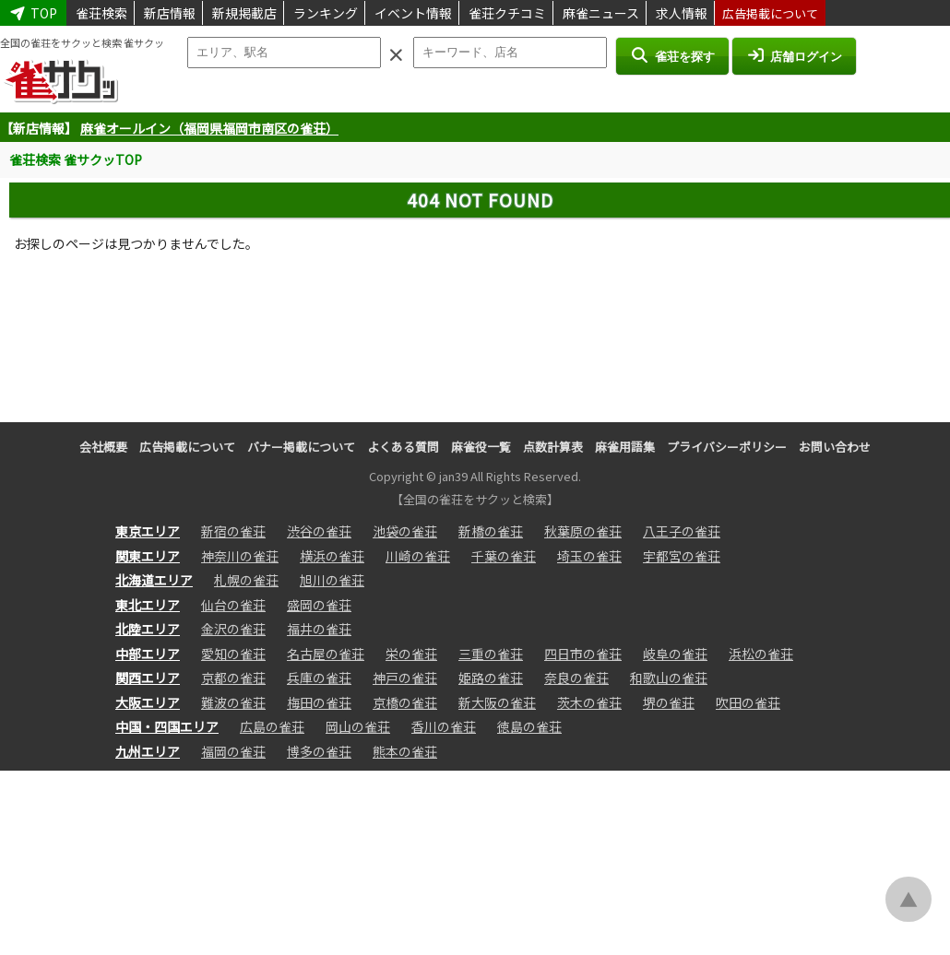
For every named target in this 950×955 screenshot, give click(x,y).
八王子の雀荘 (681, 531)
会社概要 (103, 446)
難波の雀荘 (233, 702)
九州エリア (147, 751)
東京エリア (147, 531)
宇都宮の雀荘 (681, 556)
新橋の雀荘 (490, 531)
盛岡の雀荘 (319, 604)
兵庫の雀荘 (319, 677)
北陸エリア (147, 628)
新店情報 (170, 13)
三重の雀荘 (490, 653)
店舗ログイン (794, 55)
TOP (33, 13)
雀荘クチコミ (507, 13)
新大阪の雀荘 (497, 702)
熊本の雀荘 (405, 751)
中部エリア (147, 653)
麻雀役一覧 (481, 446)
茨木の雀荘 (589, 702)
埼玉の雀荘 (589, 556)
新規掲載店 (244, 13)
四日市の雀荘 (583, 653)
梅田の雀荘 (319, 702)
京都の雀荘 (233, 677)
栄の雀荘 (411, 653)
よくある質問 (403, 446)
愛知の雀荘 (233, 653)
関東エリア (147, 556)
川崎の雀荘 (418, 556)
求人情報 (681, 13)
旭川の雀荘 (332, 580)
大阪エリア (147, 702)
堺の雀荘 (669, 702)
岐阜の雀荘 (675, 653)
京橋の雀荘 (405, 702)
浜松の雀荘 (761, 653)
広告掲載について (770, 13)
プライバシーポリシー (727, 446)
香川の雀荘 (443, 726)
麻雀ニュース (601, 13)
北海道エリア (154, 580)
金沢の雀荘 (233, 628)
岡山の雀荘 (358, 726)
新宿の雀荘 (233, 531)
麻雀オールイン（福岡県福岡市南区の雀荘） (209, 128)
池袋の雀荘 (405, 531)
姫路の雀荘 (490, 677)
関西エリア (147, 677)
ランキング (325, 13)
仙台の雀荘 (233, 604)
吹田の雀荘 (748, 702)
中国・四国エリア (167, 726)
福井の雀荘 (319, 628)
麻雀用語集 (625, 446)
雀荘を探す (672, 55)
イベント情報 (413, 13)
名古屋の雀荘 (325, 653)
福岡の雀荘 (233, 751)
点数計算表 (553, 446)
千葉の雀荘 (503, 556)
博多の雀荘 (319, 751)
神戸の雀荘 (405, 677)
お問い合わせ (835, 446)
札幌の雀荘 (246, 580)
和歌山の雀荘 (668, 677)
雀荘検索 (101, 13)
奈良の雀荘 (576, 677)
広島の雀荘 (272, 726)
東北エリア (147, 604)
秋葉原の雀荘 (583, 531)
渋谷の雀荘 (319, 531)
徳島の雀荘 (529, 726)
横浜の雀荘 (332, 556)
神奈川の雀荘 (240, 556)
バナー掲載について (301, 446)
